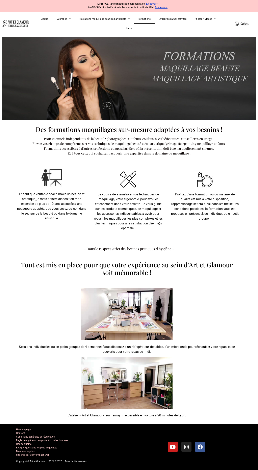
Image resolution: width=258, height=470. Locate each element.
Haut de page (23, 429)
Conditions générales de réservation (35, 436)
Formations (144, 19)
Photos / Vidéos (205, 19)
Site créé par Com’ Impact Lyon (33, 454)
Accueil (45, 19)
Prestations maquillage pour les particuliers (104, 19)
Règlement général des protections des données (42, 440)
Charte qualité (23, 444)
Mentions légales (25, 451)
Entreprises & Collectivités (172, 19)
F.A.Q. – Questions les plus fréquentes (36, 447)
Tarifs (129, 28)
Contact (20, 433)
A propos (64, 19)
